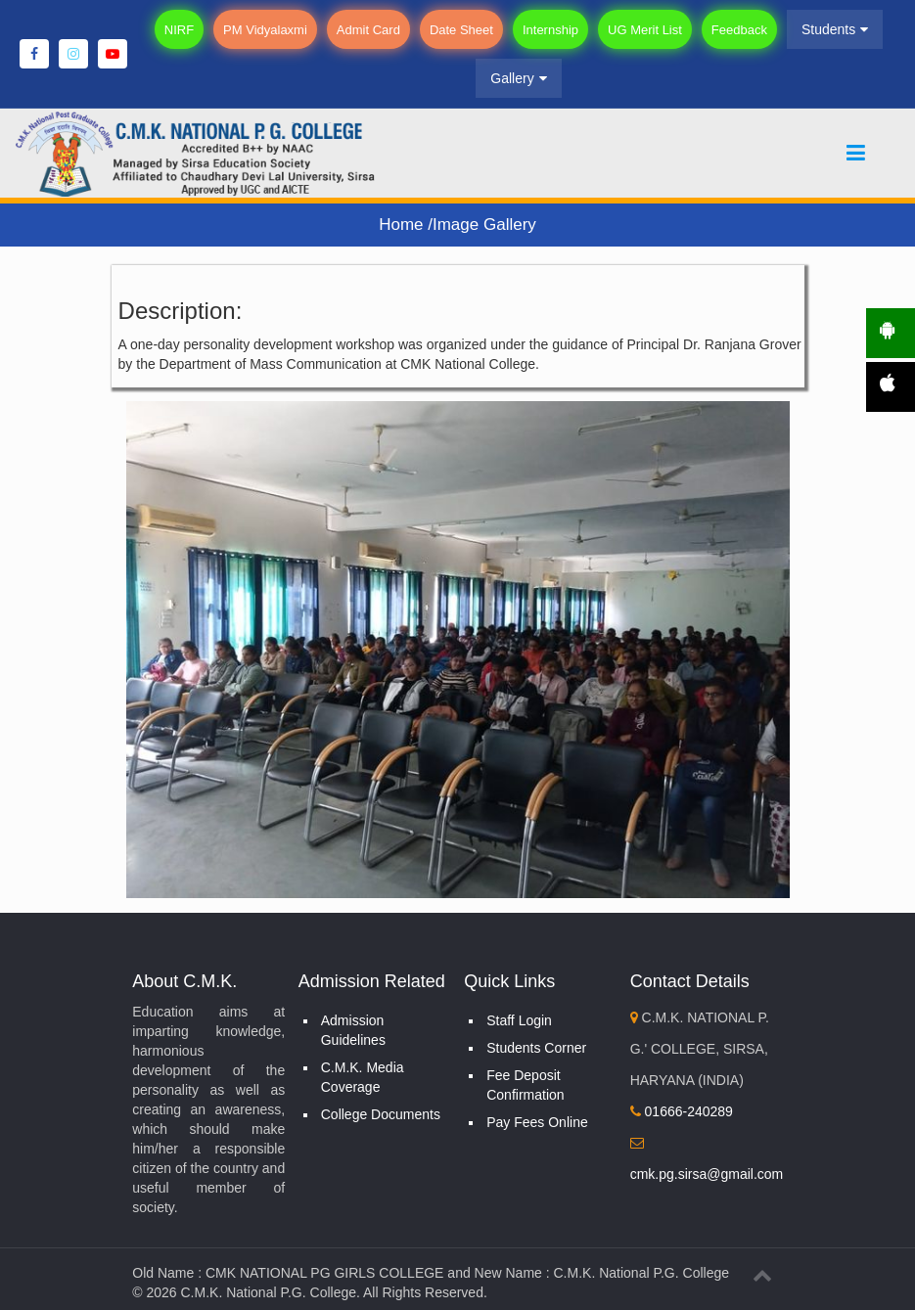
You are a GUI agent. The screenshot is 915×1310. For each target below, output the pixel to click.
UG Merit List (645, 30)
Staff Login (519, 1020)
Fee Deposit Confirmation (525, 1085)
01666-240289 (681, 1111)
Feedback (739, 30)
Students (834, 29)
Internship (550, 30)
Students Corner (536, 1048)
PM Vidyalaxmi (265, 30)
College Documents (380, 1114)
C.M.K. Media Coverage (362, 1077)
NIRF (179, 30)
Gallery (518, 78)
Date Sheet (461, 30)
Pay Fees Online (537, 1122)
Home (403, 224)
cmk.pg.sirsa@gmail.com (707, 1174)
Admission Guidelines (353, 1030)
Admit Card (368, 30)
